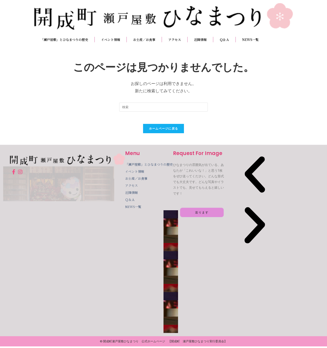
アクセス (174, 39)
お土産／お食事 (144, 39)
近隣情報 (200, 39)
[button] (255, 177)
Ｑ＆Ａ (224, 39)
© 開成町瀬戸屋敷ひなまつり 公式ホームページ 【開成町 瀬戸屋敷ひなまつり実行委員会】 (163, 342)
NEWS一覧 (250, 39)
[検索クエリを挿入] (163, 107)
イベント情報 (110, 39)
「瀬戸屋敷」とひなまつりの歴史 (64, 39)
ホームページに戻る (163, 130)
